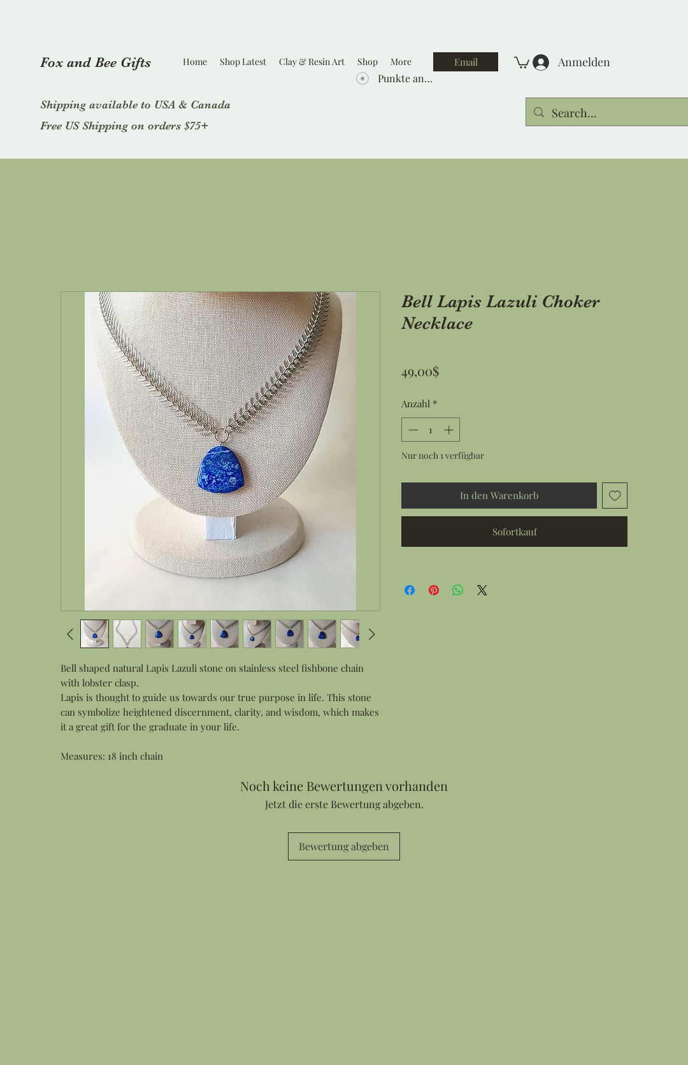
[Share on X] (482, 590)
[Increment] (450, 430)
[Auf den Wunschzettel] (615, 495)
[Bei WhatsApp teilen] (458, 590)
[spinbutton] (430, 430)
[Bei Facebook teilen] (409, 590)
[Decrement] (411, 430)
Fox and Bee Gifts (95, 62)
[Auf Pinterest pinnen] (433, 590)
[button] (521, 61)
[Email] (465, 61)
